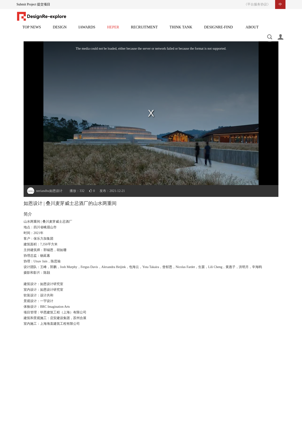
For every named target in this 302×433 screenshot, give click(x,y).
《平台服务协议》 (257, 4)
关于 (252, 30)
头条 (31, 30)
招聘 (144, 30)
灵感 (113, 30)
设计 (60, 30)
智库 (180, 30)
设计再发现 (218, 30)
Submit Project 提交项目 (33, 4)
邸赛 (86, 30)
